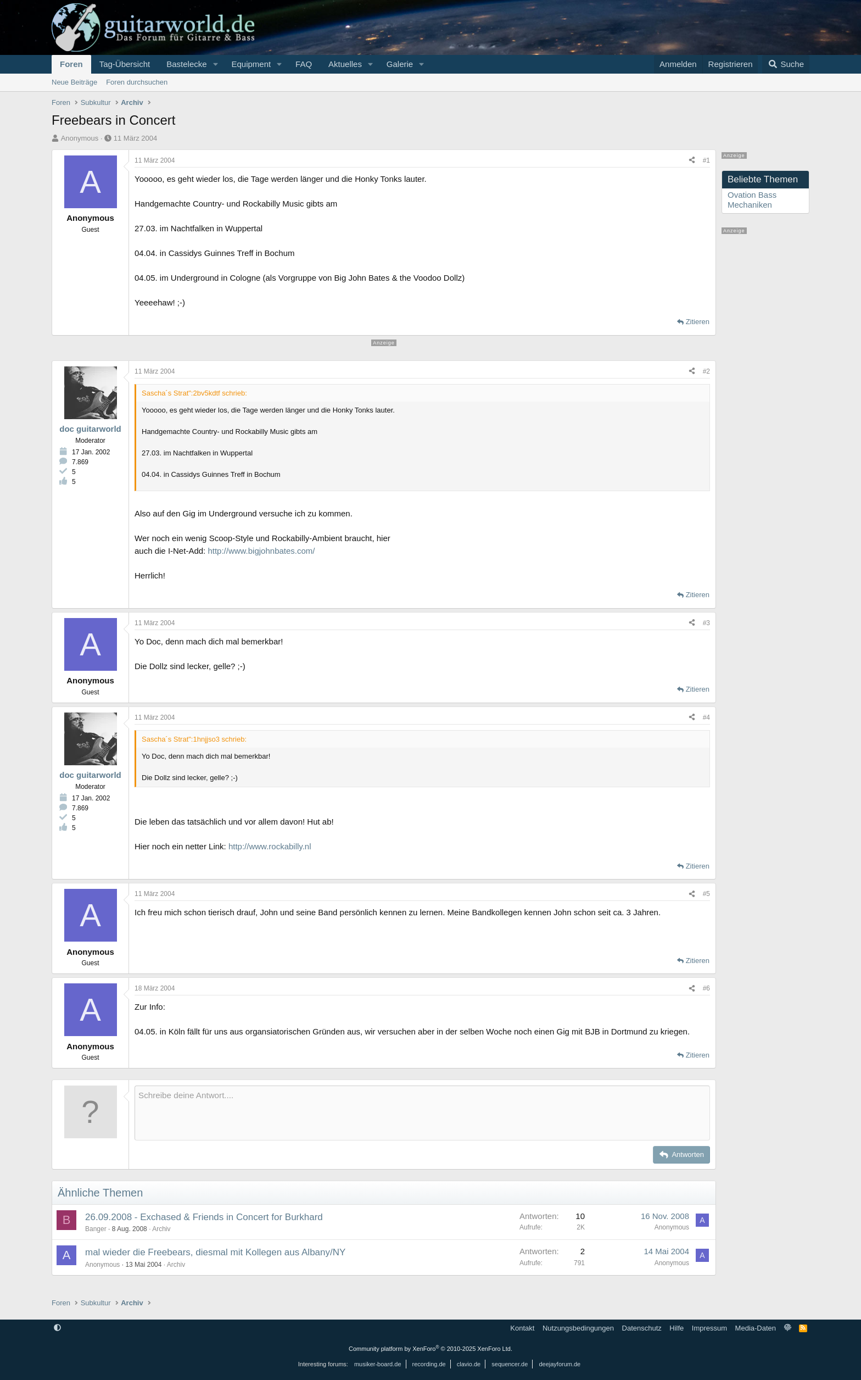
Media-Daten (755, 1328)
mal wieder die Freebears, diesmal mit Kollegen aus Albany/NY (215, 1252)
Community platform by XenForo (430, 1348)
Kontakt (522, 1328)
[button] (215, 64)
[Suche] (785, 64)
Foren (71, 64)
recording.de (429, 1364)
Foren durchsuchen (136, 82)
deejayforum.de (559, 1364)
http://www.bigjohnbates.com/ (261, 550)
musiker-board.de (377, 1364)
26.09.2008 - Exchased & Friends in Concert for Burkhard (204, 1217)
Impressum (709, 1328)
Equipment (251, 64)
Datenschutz (642, 1328)
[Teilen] (692, 160)
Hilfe (676, 1328)
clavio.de (468, 1364)
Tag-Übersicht (124, 64)
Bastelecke (186, 64)
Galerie (400, 64)
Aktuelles (345, 64)
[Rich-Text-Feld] (422, 1113)
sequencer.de (509, 1364)
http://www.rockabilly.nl (269, 846)
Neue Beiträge (74, 82)
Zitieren (697, 322)
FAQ (303, 64)
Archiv (161, 1229)
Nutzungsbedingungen (578, 1328)
